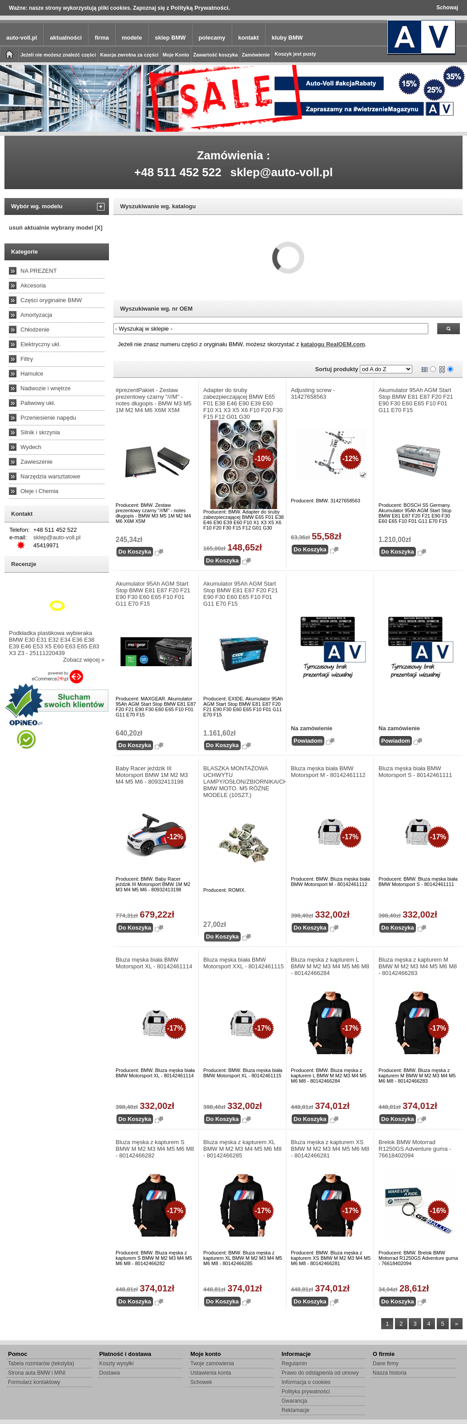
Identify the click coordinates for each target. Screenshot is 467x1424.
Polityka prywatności (306, 1391)
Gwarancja (294, 1401)
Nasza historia (390, 1373)
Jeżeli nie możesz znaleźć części (58, 54)
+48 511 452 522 (177, 172)
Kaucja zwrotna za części (129, 54)
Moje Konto (175, 54)
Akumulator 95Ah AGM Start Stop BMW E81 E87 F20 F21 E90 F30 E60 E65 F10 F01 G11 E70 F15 (415, 400)
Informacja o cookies (306, 1382)
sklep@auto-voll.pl (281, 172)
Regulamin (294, 1363)
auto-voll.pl (21, 37)
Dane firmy (386, 1363)
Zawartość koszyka (215, 54)
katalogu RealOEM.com (333, 344)
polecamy (212, 37)
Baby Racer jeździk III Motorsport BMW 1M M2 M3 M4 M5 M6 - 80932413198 (152, 775)
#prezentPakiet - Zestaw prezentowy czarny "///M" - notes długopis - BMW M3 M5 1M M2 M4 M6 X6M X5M (154, 400)
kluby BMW (287, 37)
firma (102, 37)
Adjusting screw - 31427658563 (313, 393)
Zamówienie (256, 54)
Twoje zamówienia (212, 1363)
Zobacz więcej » (84, 659)
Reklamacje (296, 1410)
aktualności (66, 37)
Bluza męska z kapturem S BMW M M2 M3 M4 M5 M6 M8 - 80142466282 (155, 1149)
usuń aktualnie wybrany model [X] (55, 227)
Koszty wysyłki (116, 1363)
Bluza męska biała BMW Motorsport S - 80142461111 (415, 771)
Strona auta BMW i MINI (36, 1373)
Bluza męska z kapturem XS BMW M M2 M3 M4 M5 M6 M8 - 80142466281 (330, 1149)
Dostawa (109, 1373)
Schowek (201, 1382)
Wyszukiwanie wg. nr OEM (156, 308)
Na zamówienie (311, 728)
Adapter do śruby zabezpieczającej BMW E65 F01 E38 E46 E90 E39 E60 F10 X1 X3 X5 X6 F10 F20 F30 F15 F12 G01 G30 (243, 403)
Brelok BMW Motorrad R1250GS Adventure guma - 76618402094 (414, 1149)
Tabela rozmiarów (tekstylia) (41, 1363)
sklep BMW (170, 37)
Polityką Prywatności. (200, 7)
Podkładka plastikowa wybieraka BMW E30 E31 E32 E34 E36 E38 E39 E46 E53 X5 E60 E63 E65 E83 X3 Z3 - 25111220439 (54, 643)
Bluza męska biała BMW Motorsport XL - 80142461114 (154, 963)
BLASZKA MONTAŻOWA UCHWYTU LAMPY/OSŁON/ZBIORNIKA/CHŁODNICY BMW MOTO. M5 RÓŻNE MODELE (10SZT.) (243, 781)
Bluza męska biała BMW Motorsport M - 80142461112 (328, 771)
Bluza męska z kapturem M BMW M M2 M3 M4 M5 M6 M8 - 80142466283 (417, 966)
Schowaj (447, 7)
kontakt (248, 37)
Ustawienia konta (210, 1373)
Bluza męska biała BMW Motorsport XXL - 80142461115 (243, 963)
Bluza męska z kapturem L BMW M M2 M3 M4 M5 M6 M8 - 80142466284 (330, 966)
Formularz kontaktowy (34, 1382)
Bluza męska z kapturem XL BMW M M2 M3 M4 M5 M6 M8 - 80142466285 (242, 1149)
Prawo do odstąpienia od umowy (320, 1373)
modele (132, 37)
